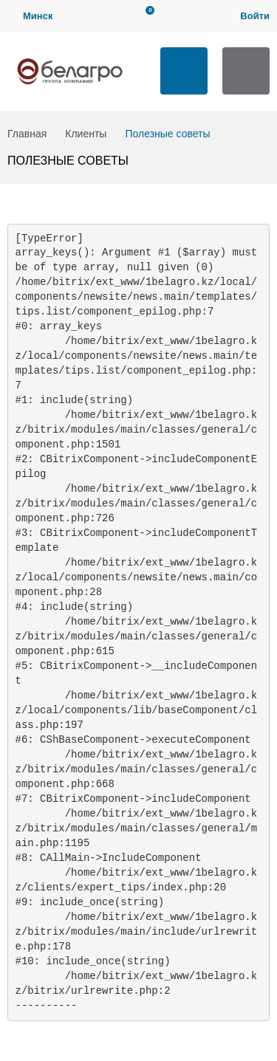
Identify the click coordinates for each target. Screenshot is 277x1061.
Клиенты (85, 134)
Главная (27, 134)
